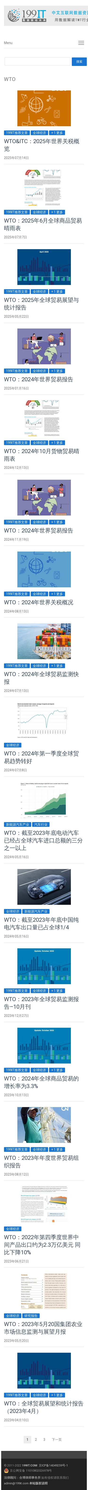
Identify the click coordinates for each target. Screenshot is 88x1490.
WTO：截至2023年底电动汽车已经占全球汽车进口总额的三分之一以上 (43, 840)
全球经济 (39, 133)
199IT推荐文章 (17, 133)
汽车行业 (40, 824)
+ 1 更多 (57, 133)
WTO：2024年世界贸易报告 (38, 379)
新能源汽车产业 (17, 824)
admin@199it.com (16, 1483)
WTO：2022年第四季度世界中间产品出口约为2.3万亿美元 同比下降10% (42, 1245)
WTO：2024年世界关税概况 (38, 602)
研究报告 (31, 1316)
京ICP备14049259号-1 (53, 1465)
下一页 (57, 1439)
